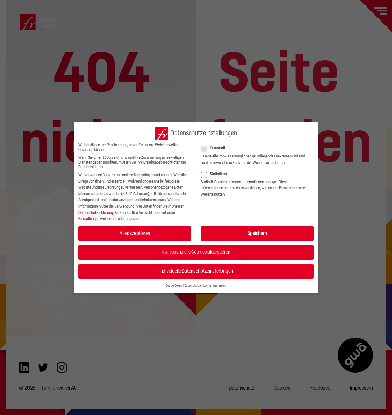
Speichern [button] (257, 233)
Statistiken (216, 174)
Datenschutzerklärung (95, 212)
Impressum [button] (220, 285)
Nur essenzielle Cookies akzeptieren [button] (196, 252)
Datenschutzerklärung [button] (198, 285)
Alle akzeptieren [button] (135, 233)
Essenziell (215, 148)
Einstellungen (88, 218)
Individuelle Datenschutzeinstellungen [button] (196, 271)
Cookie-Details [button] (174, 285)
